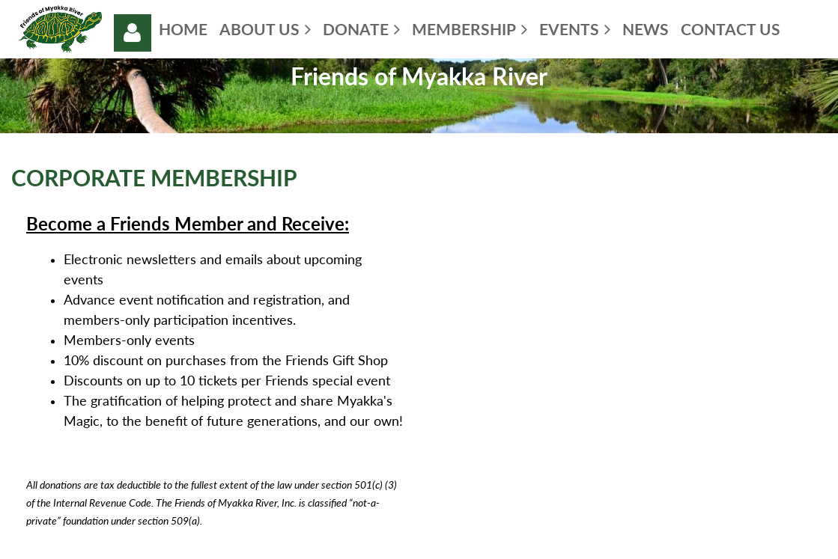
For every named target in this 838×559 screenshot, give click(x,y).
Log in (132, 33)
